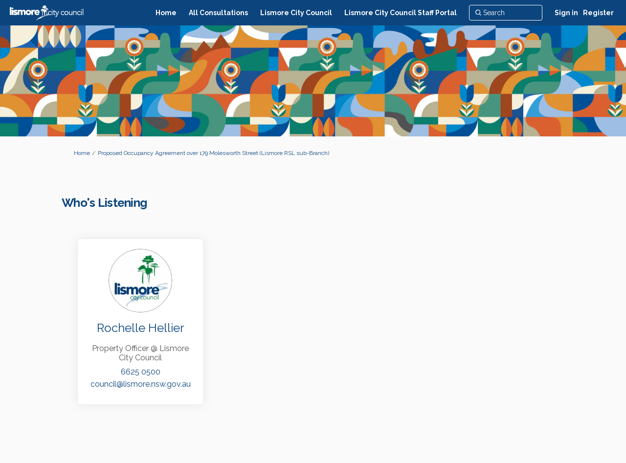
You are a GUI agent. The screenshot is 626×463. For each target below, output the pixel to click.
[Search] (505, 13)
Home (82, 153)
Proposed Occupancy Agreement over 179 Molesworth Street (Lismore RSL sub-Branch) (213, 153)
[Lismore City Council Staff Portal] (400, 12)
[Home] (166, 12)
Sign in (566, 13)
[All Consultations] (218, 12)
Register (598, 13)
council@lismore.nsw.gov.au (140, 384)
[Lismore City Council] (296, 12)
